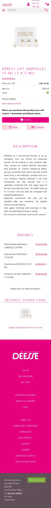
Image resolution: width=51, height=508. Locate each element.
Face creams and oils (11, 103)
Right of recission (25, 461)
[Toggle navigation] (3, 10)
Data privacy (25, 437)
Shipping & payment (25, 395)
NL (38, 6)
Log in (25, 370)
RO (34, 6)
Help (25, 407)
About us (26, 420)
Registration (25, 376)
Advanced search (25, 455)
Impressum (25, 432)
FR (34, 3)
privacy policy (15, 493)
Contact (25, 443)
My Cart (25, 382)
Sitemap (25, 449)
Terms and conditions (25, 426)
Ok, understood (36, 480)
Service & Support (25, 401)
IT (37, 3)
